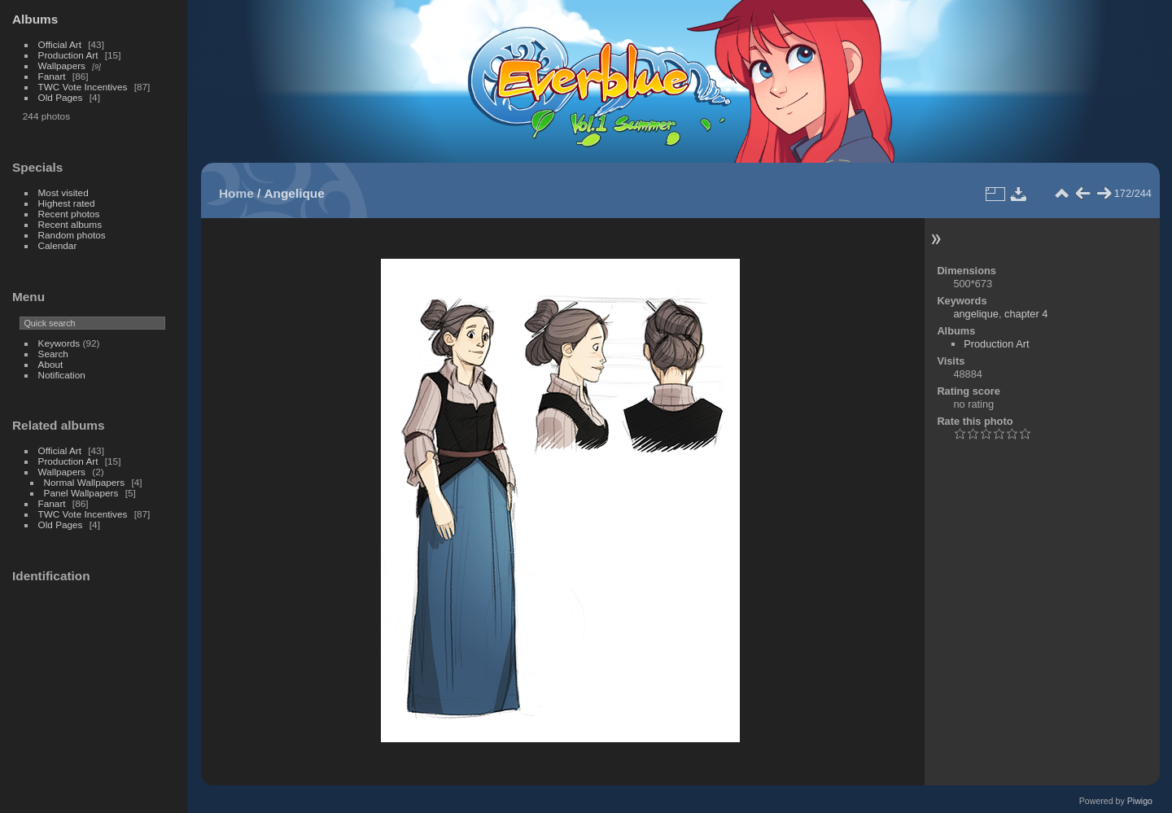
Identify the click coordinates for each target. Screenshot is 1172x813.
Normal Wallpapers (84, 482)
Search (53, 353)
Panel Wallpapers (81, 492)
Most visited (63, 192)
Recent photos (69, 213)
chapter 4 (1025, 314)
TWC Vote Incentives (83, 86)
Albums (35, 19)
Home (236, 193)
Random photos (72, 234)
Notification (61, 374)
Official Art (59, 44)
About (50, 364)
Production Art (68, 55)
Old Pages (60, 97)
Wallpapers (61, 65)
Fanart (52, 76)
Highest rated (66, 203)
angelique (976, 314)
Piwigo (1139, 801)
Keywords (59, 343)
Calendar (57, 245)
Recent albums (70, 224)
